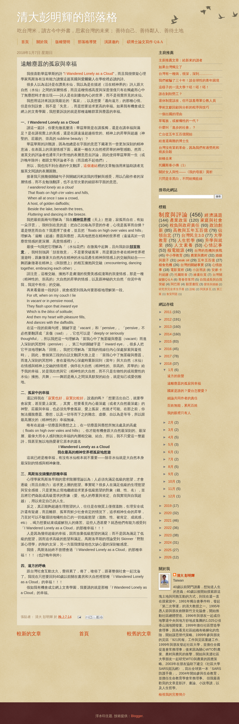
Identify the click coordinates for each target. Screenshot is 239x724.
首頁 (25, 42)
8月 (171, 467)
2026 (168, 557)
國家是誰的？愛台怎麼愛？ (187, 391)
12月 (172, 496)
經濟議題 (213, 215)
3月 (171, 430)
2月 (171, 422)
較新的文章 (29, 633)
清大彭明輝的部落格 (67, 17)
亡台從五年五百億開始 (175, 134)
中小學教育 (174, 255)
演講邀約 (111, 42)
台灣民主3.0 (192, 235)
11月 (172, 489)
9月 (171, 474)
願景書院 (192, 284)
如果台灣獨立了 (170, 67)
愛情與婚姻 (211, 284)
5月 (171, 444)
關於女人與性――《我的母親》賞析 (186, 172)
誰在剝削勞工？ (170, 94)
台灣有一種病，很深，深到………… (186, 74)
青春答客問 (186, 279)
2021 (168, 520)
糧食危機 (165, 265)
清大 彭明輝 (186, 575)
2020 (168, 513)
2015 (168, 341)
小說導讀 (199, 270)
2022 (168, 528)
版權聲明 (62, 42)
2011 (168, 312)
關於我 (42, 42)
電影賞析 (177, 270)
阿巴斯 (175, 284)
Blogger (136, 716)
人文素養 (183, 245)
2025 (168, 550)
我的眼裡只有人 (179, 413)
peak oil (183, 260)
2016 (168, 349)
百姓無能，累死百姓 (182, 405)
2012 (168, 319)
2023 (168, 535)
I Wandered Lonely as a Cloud (88, 74)
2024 (168, 542)
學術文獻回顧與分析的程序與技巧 (184, 107)
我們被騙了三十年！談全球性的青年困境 (189, 80)
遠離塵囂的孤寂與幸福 (184, 383)
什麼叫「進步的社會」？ (177, 127)
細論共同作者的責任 (182, 398)
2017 (168, 356)
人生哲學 (186, 240)
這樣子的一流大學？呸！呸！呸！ (184, 87)
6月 (171, 452)
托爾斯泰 (181, 274)
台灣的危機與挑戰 (208, 250)
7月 (171, 459)
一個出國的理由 (170, 114)
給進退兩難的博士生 (174, 141)
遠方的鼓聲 (175, 376)
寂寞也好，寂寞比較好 (65, 398)
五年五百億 (206, 260)
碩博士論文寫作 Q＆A (145, 42)
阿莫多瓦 (206, 289)
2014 (168, 334)
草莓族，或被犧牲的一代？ (179, 121)
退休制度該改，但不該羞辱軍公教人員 (187, 100)
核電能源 (175, 250)
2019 (168, 506)
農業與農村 (199, 255)
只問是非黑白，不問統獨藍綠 (180, 179)
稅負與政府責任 (185, 225)
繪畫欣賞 (200, 274)
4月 (171, 437)
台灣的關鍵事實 (192, 265)
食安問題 (172, 294)
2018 (168, 364)
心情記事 (213, 245)
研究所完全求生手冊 (171, 289)
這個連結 (90, 166)
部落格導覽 (87, 42)
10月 (172, 481)
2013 (168, 327)
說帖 (192, 289)
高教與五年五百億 (190, 230)
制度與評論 (173, 215)
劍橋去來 (165, 158)
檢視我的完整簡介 (172, 694)
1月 (171, 370)
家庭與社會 (211, 220)
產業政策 (179, 220)
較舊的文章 (139, 633)
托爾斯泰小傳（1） (173, 165)
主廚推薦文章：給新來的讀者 (180, 60)
